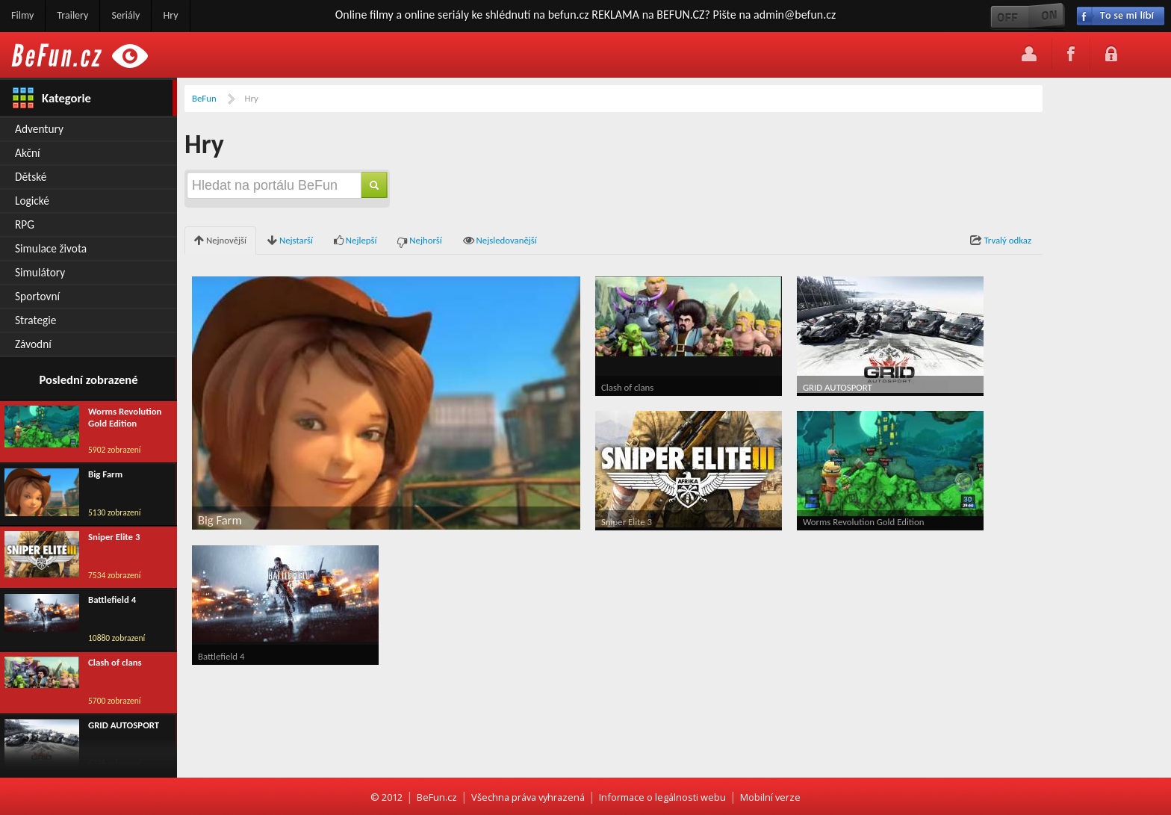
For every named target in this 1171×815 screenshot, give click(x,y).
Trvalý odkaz (1000, 241)
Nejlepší (355, 241)
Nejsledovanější (500, 241)
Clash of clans (115, 662)
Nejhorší (419, 241)
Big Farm (105, 474)
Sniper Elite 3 (114, 536)
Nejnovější (220, 241)
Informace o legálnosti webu (662, 797)
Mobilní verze (770, 797)
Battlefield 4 (112, 599)
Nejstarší (290, 241)
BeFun (204, 98)
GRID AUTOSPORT (123, 725)
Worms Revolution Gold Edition (124, 418)
